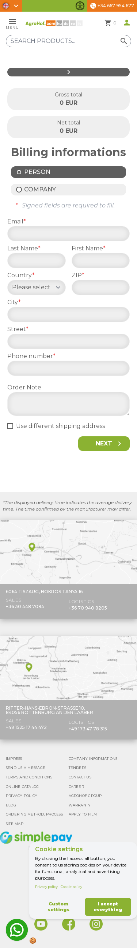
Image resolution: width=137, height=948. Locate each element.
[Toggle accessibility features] (80, 5)
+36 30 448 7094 (25, 606)
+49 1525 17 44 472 (26, 727)
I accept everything (108, 906)
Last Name (24, 248)
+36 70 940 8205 (88, 608)
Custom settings (58, 906)
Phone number (31, 356)
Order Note (24, 387)
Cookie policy (71, 887)
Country (21, 275)
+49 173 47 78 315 (88, 728)
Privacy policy (46, 887)
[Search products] (68, 41)
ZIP (78, 275)
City (14, 302)
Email (16, 221)
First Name (89, 248)
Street (17, 329)
